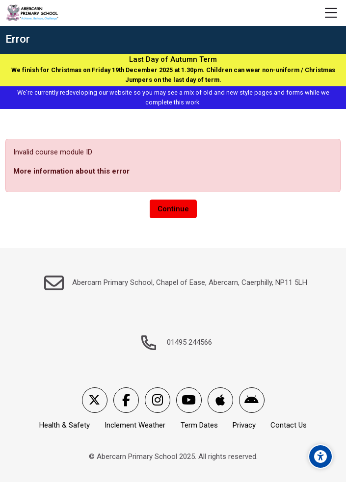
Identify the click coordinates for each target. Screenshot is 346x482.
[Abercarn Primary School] (32, 13)
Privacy (244, 425)
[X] (94, 400)
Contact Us (288, 425)
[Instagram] (157, 400)
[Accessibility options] (320, 456)
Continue (173, 208)
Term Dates (199, 425)
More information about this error (71, 171)
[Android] (252, 400)
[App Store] (220, 400)
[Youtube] (189, 400)
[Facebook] (126, 400)
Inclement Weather (135, 425)
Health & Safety (64, 425)
